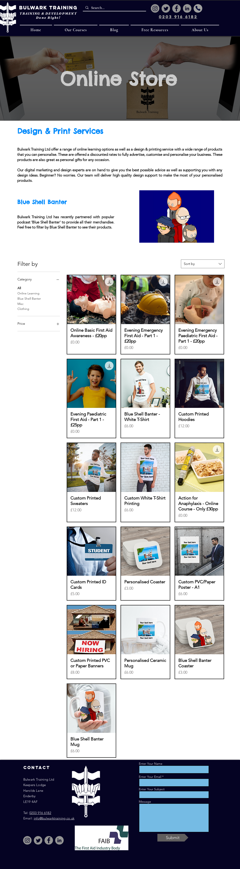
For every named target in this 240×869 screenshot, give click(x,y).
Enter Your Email (150, 776)
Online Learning (28, 293)
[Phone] (198, 8)
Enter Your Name (150, 763)
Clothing (23, 308)
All (19, 288)
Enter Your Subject (152, 789)
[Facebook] (176, 8)
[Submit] (172, 838)
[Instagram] (155, 8)
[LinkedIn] (187, 8)
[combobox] (203, 263)
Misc (20, 303)
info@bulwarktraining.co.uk (54, 818)
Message (145, 801)
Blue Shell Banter (29, 298)
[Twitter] (166, 8)
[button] (76, 30)
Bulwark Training (48, 8)
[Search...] (114, 8)
